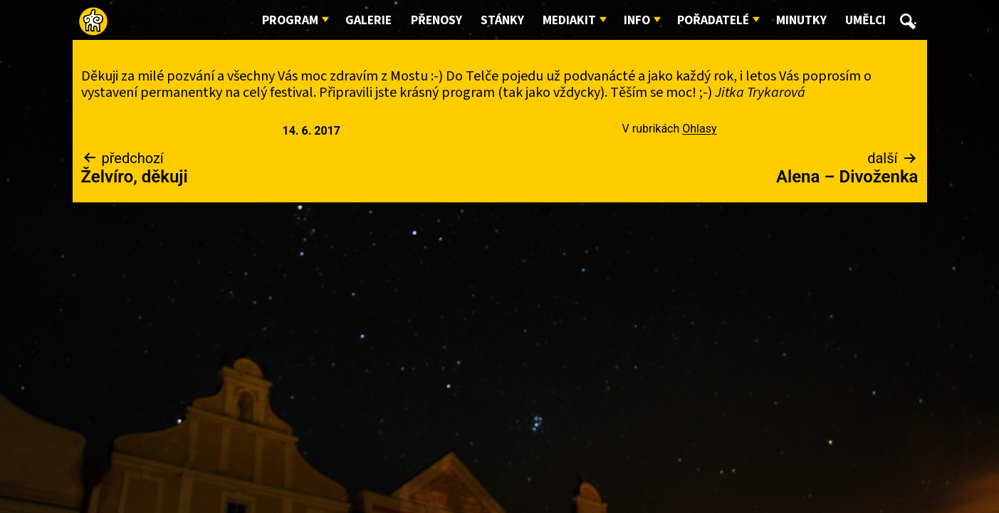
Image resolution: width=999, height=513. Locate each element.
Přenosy (436, 20)
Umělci (865, 20)
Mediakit (569, 20)
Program (290, 20)
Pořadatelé (713, 20)
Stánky (502, 20)
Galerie (368, 20)
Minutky (801, 20)
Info (637, 20)
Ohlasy (699, 128)
